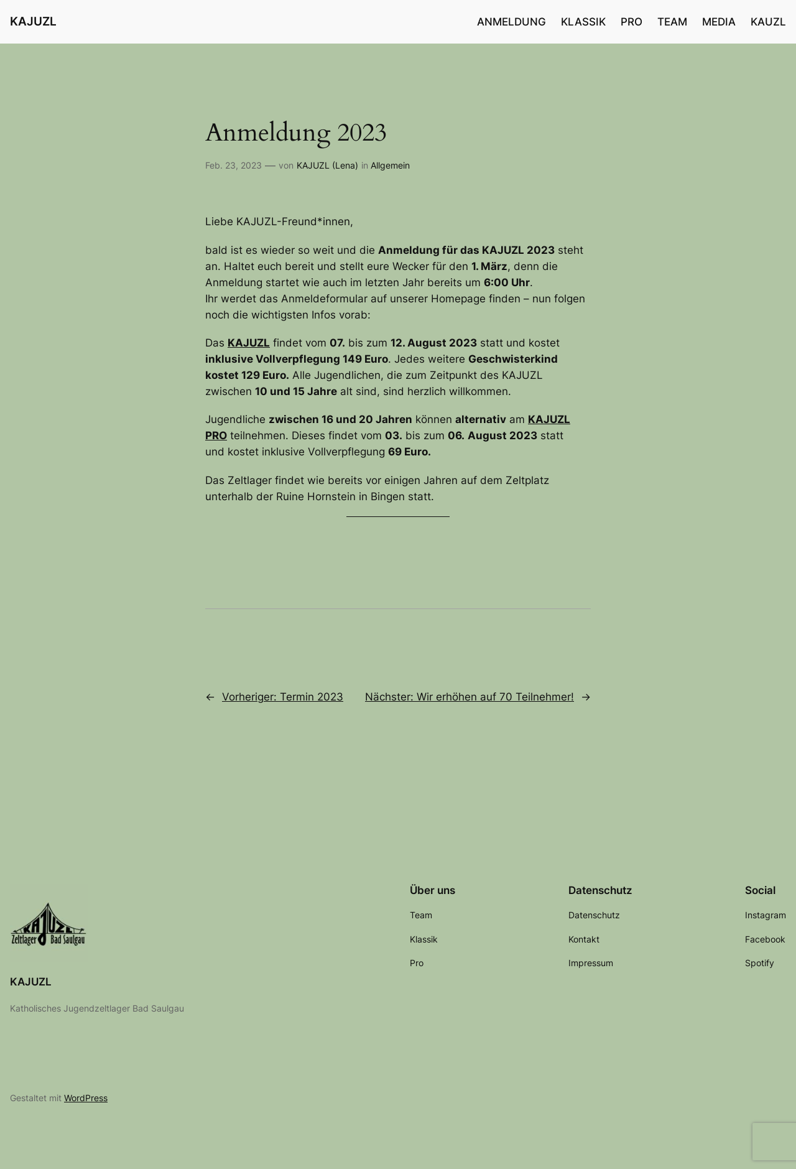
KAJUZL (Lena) (327, 165)
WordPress (86, 1097)
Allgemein (390, 165)
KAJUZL (33, 21)
